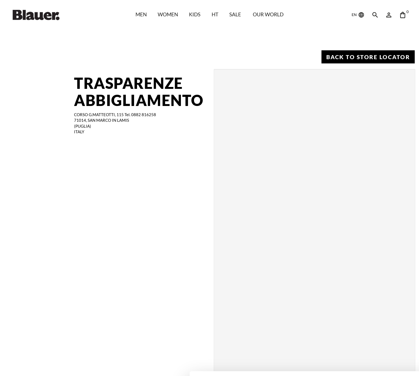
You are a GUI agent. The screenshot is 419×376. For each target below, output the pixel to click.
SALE (235, 14)
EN (358, 15)
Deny (374, 356)
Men (140, 14)
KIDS (194, 14)
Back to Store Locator (367, 57)
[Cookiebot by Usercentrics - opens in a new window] (34, 366)
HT (215, 14)
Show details (82, 365)
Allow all (374, 339)
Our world (269, 14)
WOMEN (167, 14)
